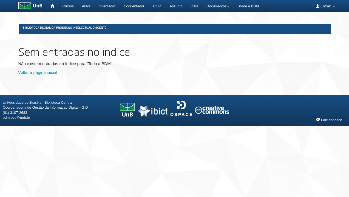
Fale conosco (329, 120)
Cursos (67, 6)
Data (194, 6)
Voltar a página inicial (37, 72)
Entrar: (325, 6)
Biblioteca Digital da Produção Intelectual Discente (65, 27)
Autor (86, 6)
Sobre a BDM (248, 6)
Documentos (217, 6)
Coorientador (134, 6)
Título (156, 6)
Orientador (107, 6)
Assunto (176, 6)
